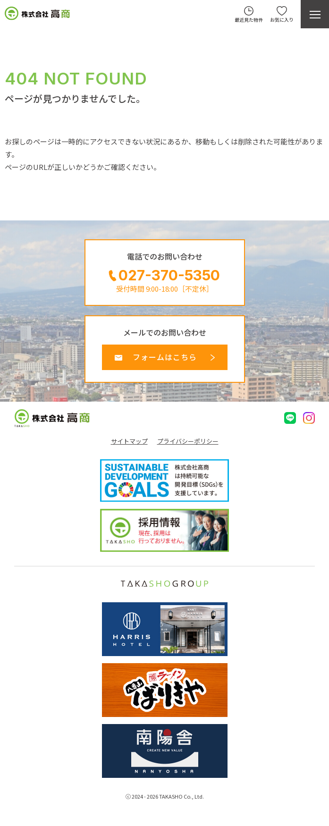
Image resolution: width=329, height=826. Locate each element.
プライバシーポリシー (188, 441)
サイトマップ (129, 441)
